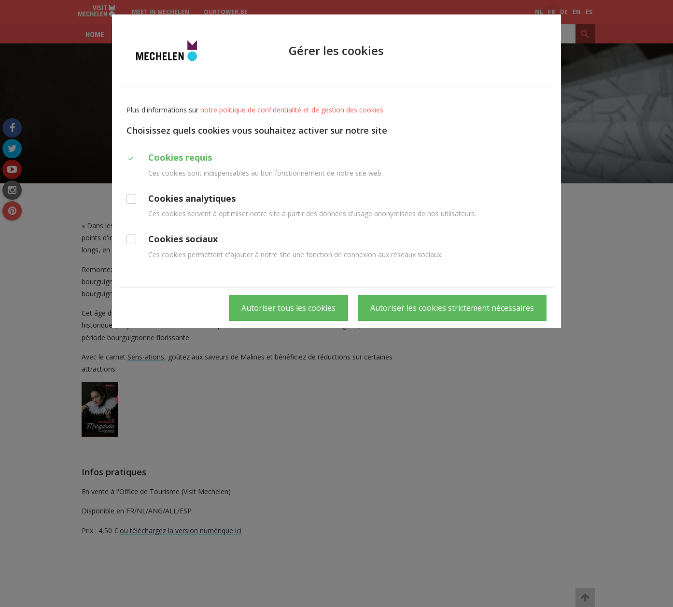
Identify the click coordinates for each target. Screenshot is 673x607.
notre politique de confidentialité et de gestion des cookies (291, 109)
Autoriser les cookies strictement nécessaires (452, 308)
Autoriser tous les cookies (288, 308)
